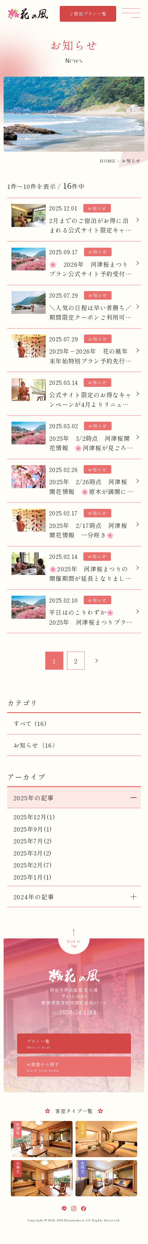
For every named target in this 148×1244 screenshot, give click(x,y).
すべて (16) (30, 723)
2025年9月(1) (32, 829)
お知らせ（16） (35, 745)
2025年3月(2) (32, 853)
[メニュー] (131, 12)
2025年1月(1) (32, 877)
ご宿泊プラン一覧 (88, 14)
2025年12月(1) (34, 816)
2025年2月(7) (32, 864)
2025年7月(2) (32, 840)
